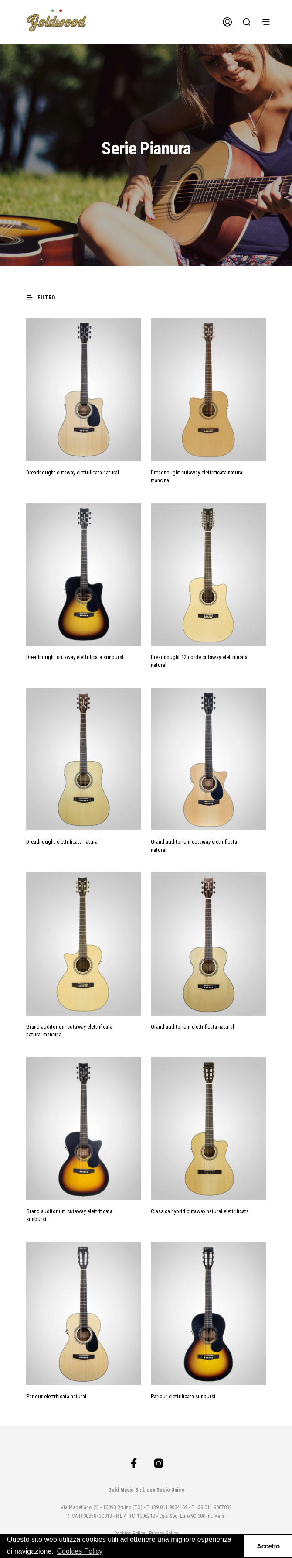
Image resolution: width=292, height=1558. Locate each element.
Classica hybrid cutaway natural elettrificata (200, 1211)
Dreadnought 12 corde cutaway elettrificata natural (199, 661)
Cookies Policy (129, 1534)
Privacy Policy (163, 1534)
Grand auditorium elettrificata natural (192, 1026)
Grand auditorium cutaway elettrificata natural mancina (69, 1030)
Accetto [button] (268, 1546)
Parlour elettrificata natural (56, 1396)
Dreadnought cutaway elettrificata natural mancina (197, 476)
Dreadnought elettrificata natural (62, 841)
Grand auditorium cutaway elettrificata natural (194, 845)
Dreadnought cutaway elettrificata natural (72, 472)
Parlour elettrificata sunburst (183, 1396)
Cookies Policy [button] (79, 1551)
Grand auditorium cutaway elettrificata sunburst (69, 1215)
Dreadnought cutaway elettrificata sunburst (75, 657)
